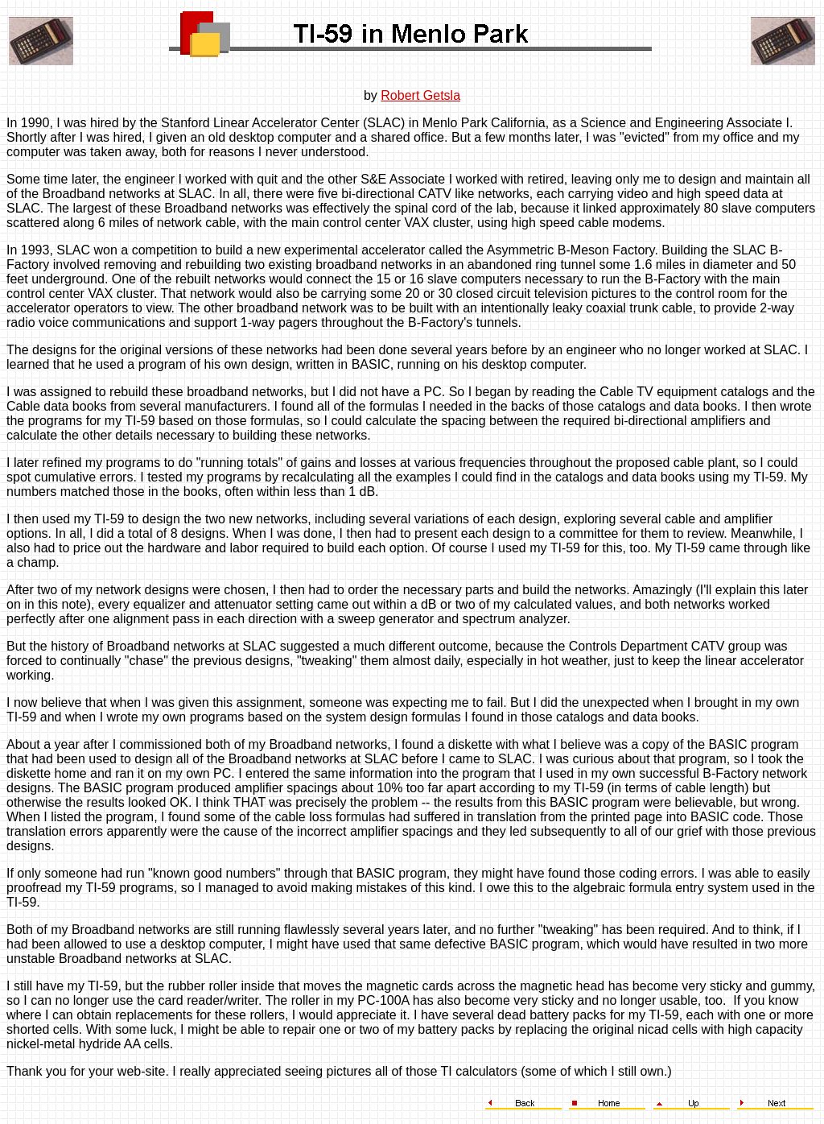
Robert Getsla (420, 95)
